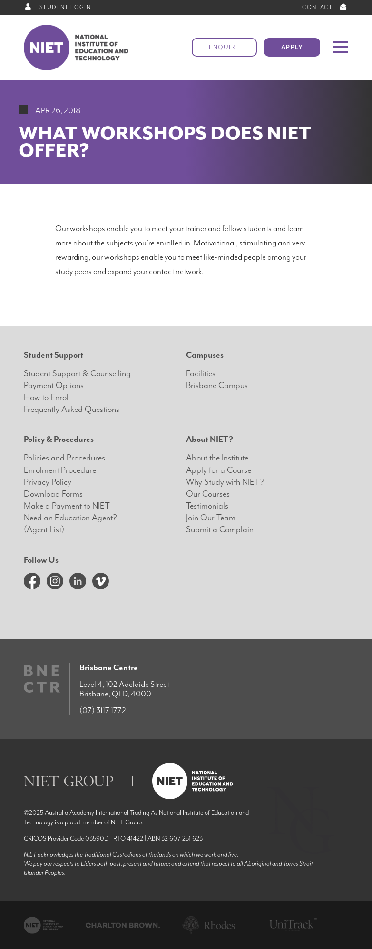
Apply (292, 47)
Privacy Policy (47, 482)
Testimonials (207, 506)
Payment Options (54, 386)
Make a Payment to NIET (67, 506)
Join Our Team (210, 518)
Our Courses (208, 494)
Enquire (224, 47)
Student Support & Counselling (77, 374)
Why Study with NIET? (225, 482)
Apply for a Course (218, 470)
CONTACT (325, 7)
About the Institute (217, 458)
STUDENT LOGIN (57, 7)
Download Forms (53, 494)
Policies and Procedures (64, 458)
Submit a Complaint (221, 530)
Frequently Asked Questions (71, 409)
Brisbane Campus (217, 386)
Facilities (200, 374)
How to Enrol (46, 397)
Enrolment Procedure (60, 470)
